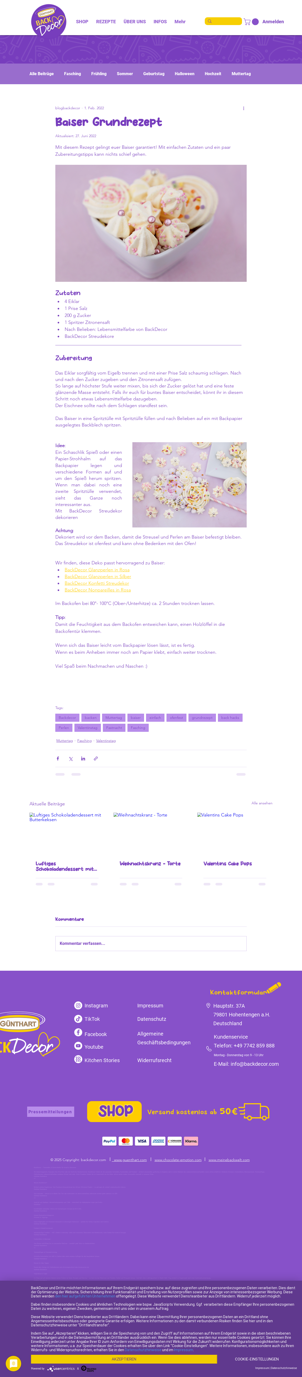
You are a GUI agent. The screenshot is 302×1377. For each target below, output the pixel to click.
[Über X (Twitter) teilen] (70, 758)
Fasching (72, 73)
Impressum (183, 1350)
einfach (155, 717)
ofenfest (176, 717)
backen (91, 717)
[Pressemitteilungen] (50, 1112)
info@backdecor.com (255, 1064)
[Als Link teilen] (95, 758)
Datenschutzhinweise (143, 1350)
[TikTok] (78, 1019)
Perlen (64, 727)
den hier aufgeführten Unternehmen (85, 1296)
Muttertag (241, 73)
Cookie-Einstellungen (257, 1359)
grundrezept (202, 717)
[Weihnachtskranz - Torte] (151, 834)
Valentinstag (87, 727)
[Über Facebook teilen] (57, 758)
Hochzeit (213, 73)
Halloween (184, 73)
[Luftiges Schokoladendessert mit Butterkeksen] (67, 834)
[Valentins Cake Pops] (235, 834)
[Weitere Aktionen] (243, 108)
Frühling (99, 73)
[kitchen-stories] (78, 1059)
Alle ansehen (262, 803)
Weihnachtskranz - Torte (150, 863)
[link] (252, 21)
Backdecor (67, 717)
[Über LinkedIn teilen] (83, 758)
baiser (136, 717)
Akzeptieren (124, 1359)
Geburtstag (153, 73)
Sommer (125, 73)
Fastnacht (114, 727)
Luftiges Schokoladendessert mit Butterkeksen (65, 866)
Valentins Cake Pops (227, 863)
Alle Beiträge (41, 73)
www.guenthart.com (129, 1159)
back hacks (230, 717)
